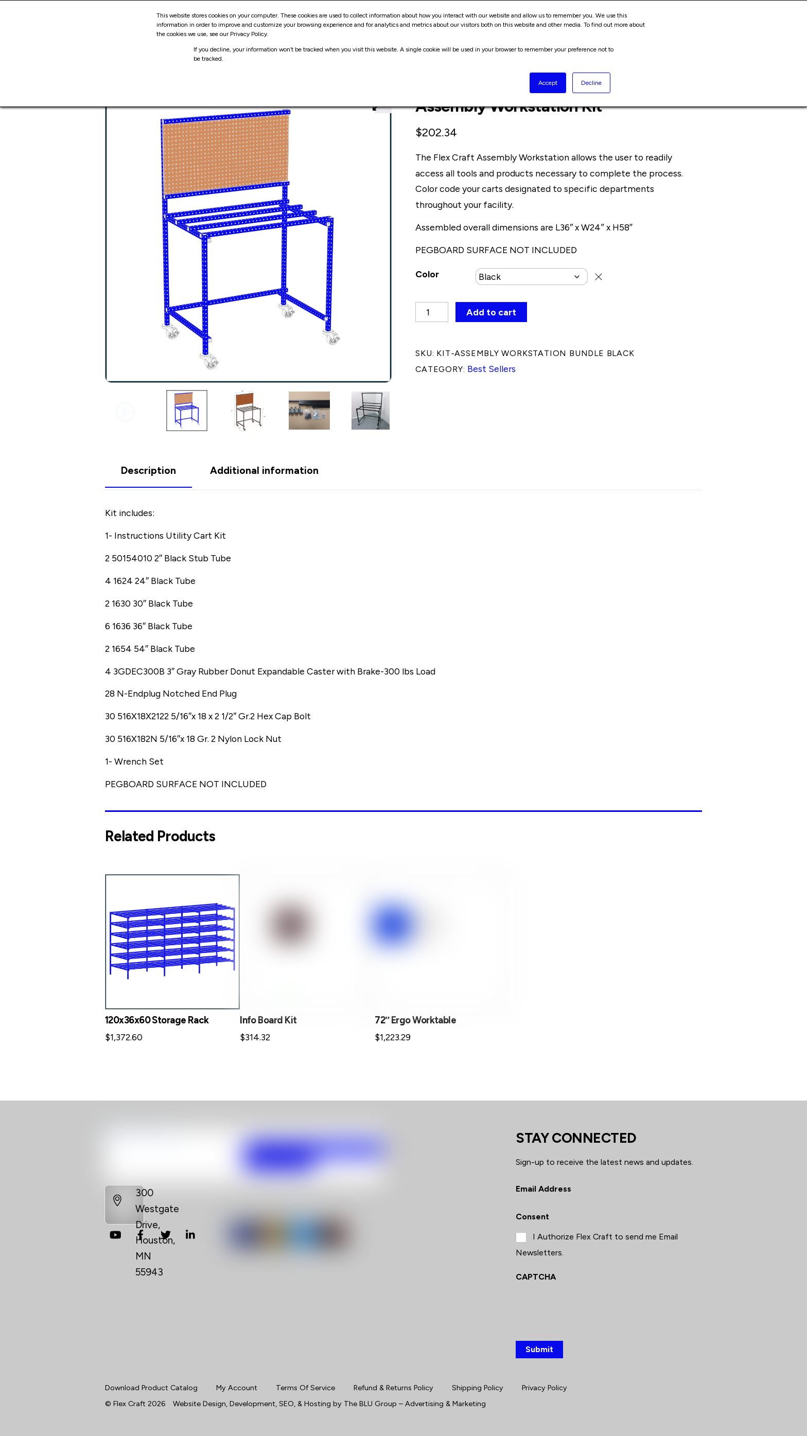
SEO (286, 1403)
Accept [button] (547, 82)
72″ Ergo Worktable (415, 1020)
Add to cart (491, 312)
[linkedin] (191, 1233)
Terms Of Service (305, 1387)
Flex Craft (129, 1403)
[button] (125, 412)
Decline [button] (591, 82)
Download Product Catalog (151, 1387)
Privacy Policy (544, 1387)
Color (427, 274)
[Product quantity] (431, 312)
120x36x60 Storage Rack (157, 1020)
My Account (236, 1387)
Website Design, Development (224, 1403)
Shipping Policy (477, 1387)
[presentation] (594, 1309)
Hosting (317, 1403)
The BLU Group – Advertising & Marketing (415, 1403)
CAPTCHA (536, 1277)
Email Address (543, 1189)
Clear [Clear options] (598, 277)
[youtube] (115, 1233)
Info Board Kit (268, 1020)
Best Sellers (491, 368)
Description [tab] (148, 470)
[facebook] (140, 1233)
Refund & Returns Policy (393, 1387)
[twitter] (165, 1233)
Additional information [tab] (264, 470)
